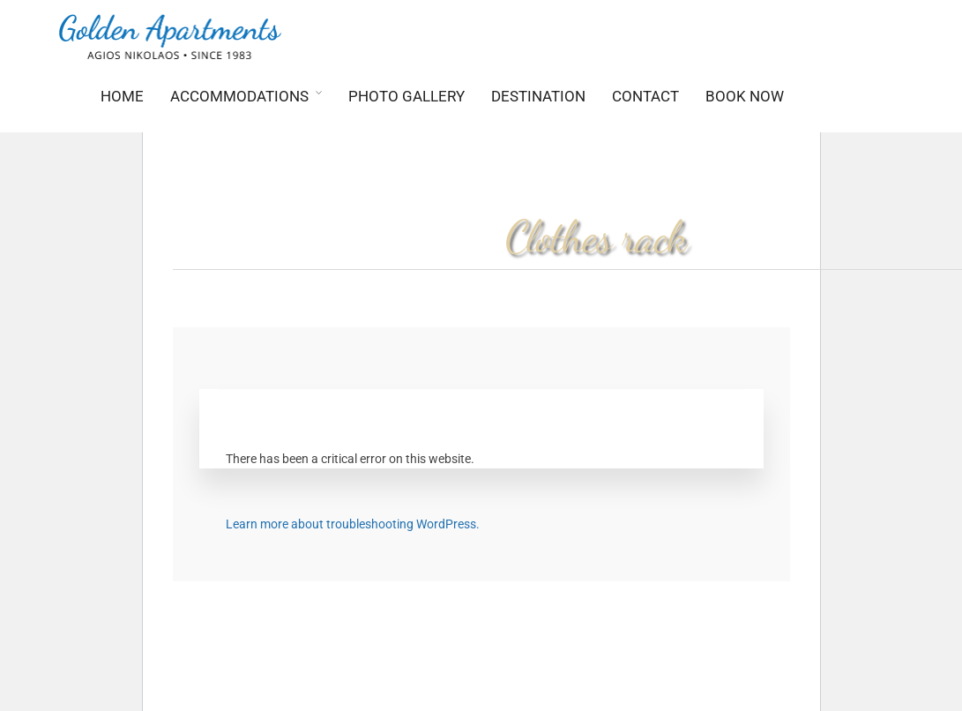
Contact (645, 96)
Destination (538, 96)
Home (122, 96)
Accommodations (239, 96)
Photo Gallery (406, 96)
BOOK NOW (744, 96)
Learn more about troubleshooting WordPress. (353, 524)
